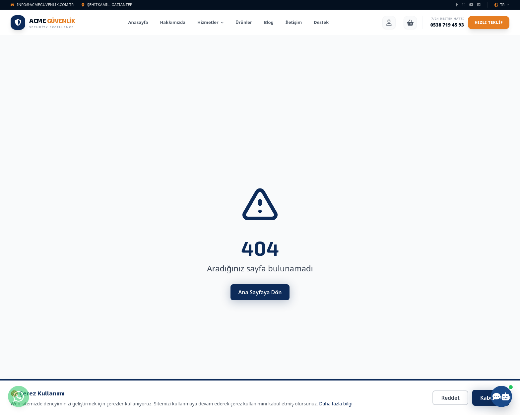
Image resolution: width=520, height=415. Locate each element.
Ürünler (243, 22)
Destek (321, 22)
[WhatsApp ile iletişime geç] (18, 396)
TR (501, 4)
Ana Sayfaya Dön (260, 292)
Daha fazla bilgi (336, 403)
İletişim (294, 22)
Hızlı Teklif (489, 22)
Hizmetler (210, 22)
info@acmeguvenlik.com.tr (42, 4)
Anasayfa (138, 22)
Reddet (450, 397)
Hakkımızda (172, 22)
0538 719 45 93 (447, 25)
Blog (269, 22)
